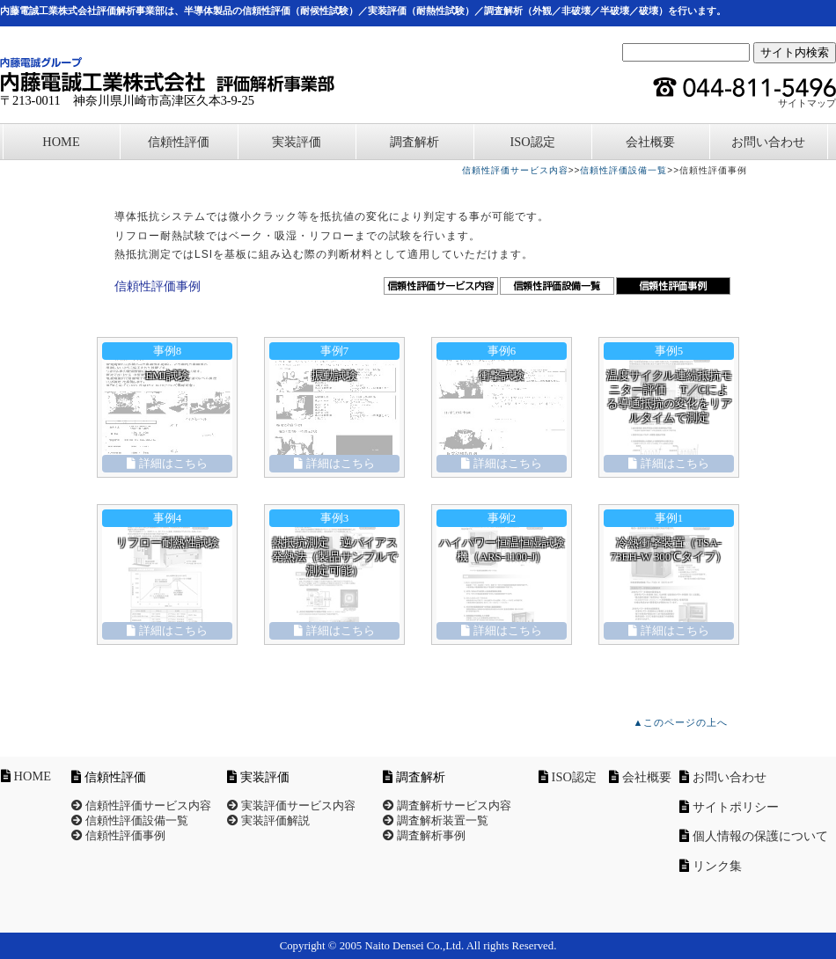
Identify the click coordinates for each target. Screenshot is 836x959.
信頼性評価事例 (118, 836)
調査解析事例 (424, 836)
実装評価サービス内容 (291, 806)
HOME (60, 142)
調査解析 (414, 142)
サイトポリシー (736, 807)
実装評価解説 (268, 821)
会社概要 (650, 142)
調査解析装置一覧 (435, 821)
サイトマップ (807, 103)
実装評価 (296, 142)
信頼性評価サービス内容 (515, 170)
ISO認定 (532, 142)
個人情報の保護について (760, 836)
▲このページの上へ (681, 722)
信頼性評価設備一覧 (623, 170)
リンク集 (717, 866)
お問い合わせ (768, 142)
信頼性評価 (178, 142)
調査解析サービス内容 (447, 806)
